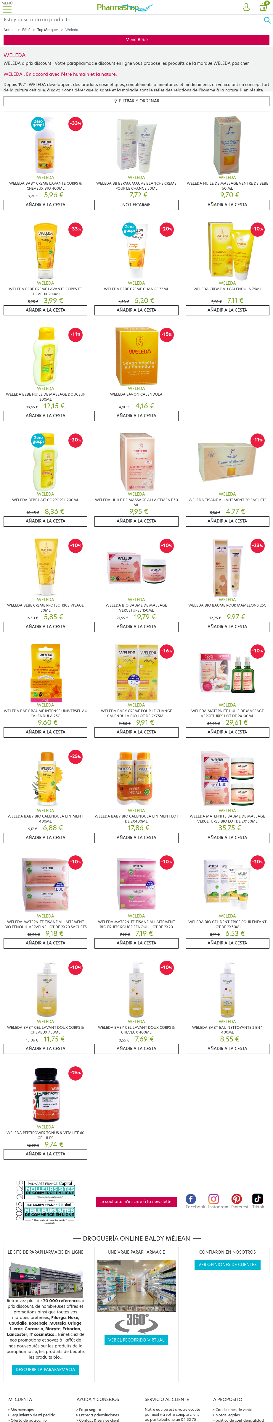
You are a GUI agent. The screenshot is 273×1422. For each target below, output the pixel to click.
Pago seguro (90, 1409)
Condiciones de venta (234, 1409)
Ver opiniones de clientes (227, 1265)
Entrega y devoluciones (99, 1415)
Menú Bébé (137, 40)
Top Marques (48, 30)
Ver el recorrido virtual (136, 1340)
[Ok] (268, 19)
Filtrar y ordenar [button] (136, 101)
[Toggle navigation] (7, 7)
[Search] (132, 19)
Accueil (9, 30)
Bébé (26, 30)
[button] (246, 7)
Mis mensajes (22, 1409)
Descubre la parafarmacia (45, 1370)
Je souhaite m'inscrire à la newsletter (136, 1202)
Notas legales (228, 1415)
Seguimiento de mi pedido (33, 1415)
